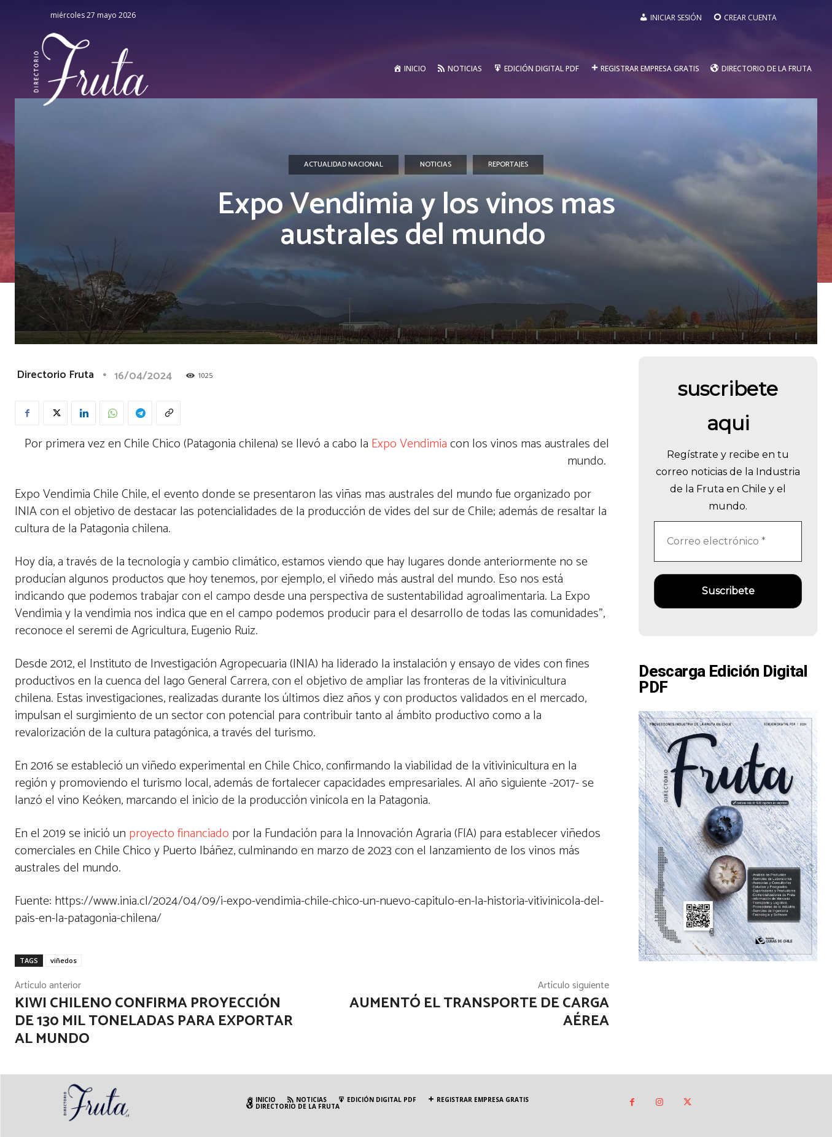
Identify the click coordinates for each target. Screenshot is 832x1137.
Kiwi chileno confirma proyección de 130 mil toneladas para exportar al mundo (154, 1021)
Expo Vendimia (409, 444)
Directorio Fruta (55, 375)
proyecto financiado (179, 834)
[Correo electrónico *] (728, 541)
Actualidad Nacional (344, 165)
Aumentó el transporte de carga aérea (479, 1012)
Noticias (436, 165)
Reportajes (508, 165)
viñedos (63, 960)
